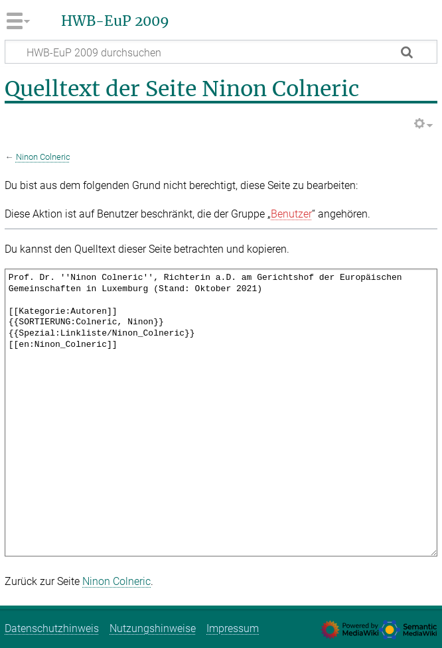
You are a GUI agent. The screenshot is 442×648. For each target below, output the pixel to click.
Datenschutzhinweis (52, 628)
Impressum (232, 628)
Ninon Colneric (43, 157)
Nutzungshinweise (153, 628)
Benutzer (291, 214)
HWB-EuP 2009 (115, 21)
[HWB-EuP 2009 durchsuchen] (221, 51)
